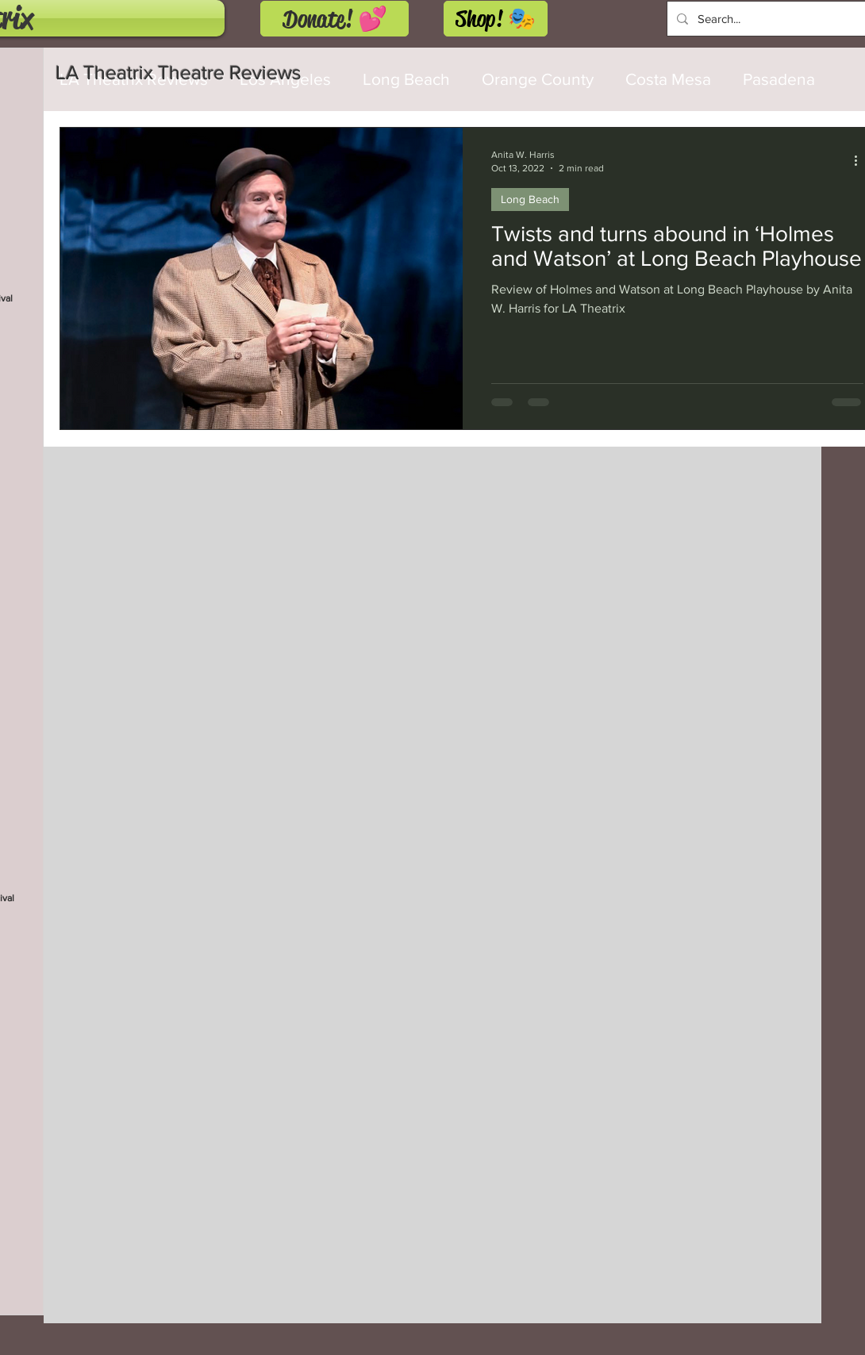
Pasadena (779, 79)
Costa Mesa (668, 79)
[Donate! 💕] (334, 18)
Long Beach (530, 199)
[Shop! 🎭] (496, 18)
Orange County (538, 79)
